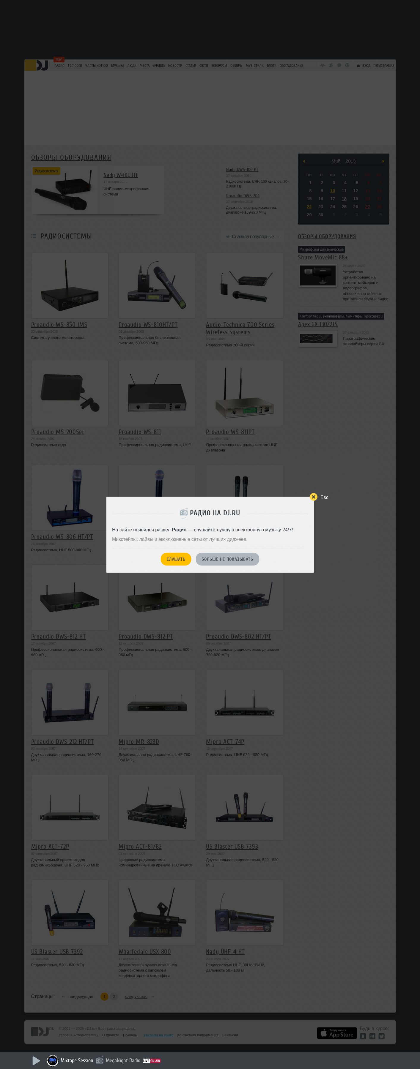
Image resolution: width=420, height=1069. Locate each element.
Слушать (176, 559)
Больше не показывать (227, 559)
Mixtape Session (77, 1060)
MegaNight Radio (123, 1060)
